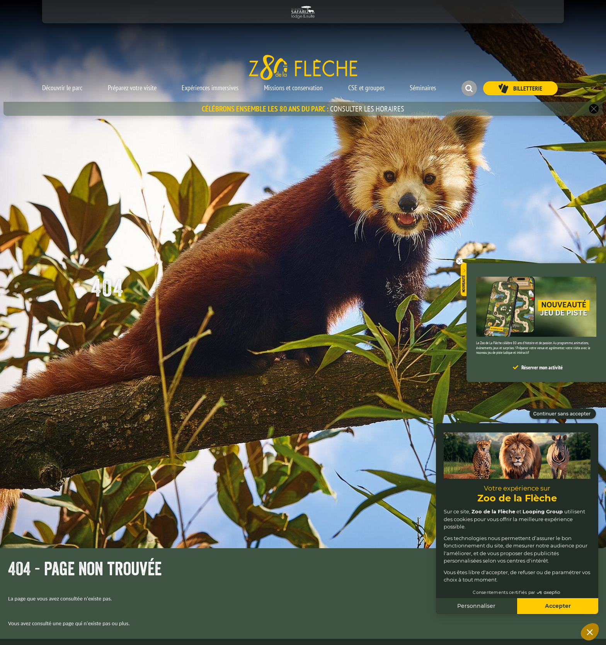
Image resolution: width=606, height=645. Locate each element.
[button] (62, 84)
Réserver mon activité (542, 367)
